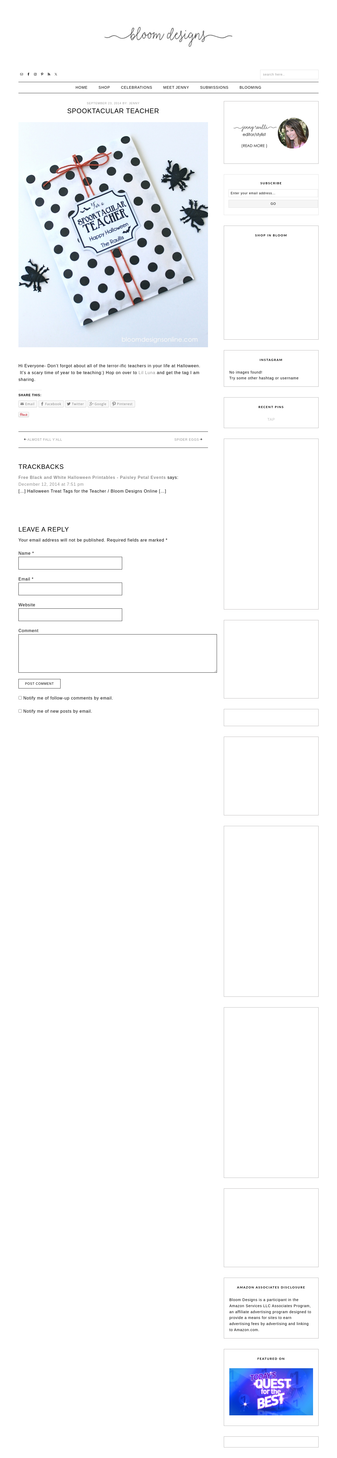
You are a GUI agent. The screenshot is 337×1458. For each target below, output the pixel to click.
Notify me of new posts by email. (57, 711)
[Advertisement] (268, 523)
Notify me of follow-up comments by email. (68, 698)
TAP (271, 419)
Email (26, 579)
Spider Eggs (186, 440)
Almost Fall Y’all (44, 440)
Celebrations (136, 87)
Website (27, 605)
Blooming (250, 87)
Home (82, 87)
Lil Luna (146, 372)
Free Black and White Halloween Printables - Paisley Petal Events (92, 477)
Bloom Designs (169, 35)
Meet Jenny (176, 87)
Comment (28, 630)
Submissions (214, 87)
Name (26, 553)
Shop (104, 87)
